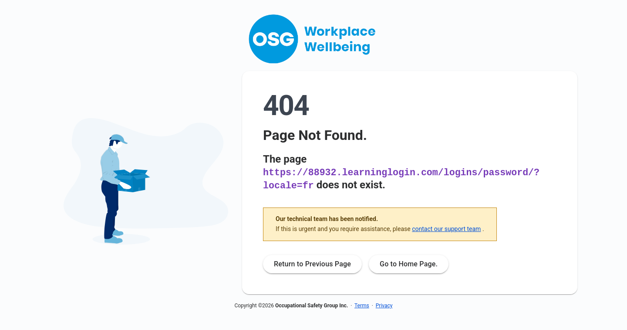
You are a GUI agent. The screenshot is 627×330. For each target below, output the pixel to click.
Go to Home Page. (409, 263)
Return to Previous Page (312, 263)
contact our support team (446, 228)
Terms (361, 305)
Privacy (384, 305)
